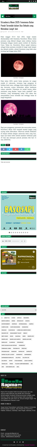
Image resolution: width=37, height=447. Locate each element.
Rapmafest (19, 354)
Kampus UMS (5, 326)
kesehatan (25, 326)
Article (19, 317)
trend (11, 363)
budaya (27, 320)
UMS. (18, 366)
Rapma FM (29, 351)
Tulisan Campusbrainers (22, 363)
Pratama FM (16, 348)
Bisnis (13, 320)
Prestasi (24, 348)
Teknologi (4, 363)
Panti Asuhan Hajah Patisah (9, 345)
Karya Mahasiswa (15, 326)
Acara (13, 317)
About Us (6, 317)
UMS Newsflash (10, 366)
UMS (3, 366)
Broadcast (20, 320)
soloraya (4, 360)
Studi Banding (18, 360)
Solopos (18, 357)
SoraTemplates (12, 445)
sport (10, 360)
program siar (5, 351)
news (7, 144)
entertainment (6, 323)
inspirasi (14, 323)
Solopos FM (26, 357)
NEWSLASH (4, 342)
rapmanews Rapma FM (7, 357)
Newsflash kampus (15, 339)
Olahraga (12, 342)
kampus (31, 323)
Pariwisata (22, 345)
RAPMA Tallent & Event (8, 354)
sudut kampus (28, 360)
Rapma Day (21, 351)
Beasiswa (26, 317)
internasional (23, 323)
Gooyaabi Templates (29, 445)
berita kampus (5, 320)
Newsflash (5, 339)
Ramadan (13, 351)
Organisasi (20, 342)
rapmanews (28, 354)
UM (31, 363)
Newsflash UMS (27, 339)
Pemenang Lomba (6, 348)
